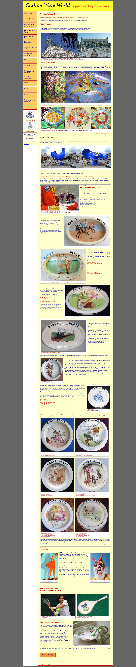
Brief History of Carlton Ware (29, 25)
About (26, 88)
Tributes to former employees (30, 100)
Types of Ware (29, 19)
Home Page (28, 13)
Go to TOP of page (47, 654)
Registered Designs (30, 48)
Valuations (27, 106)
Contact (26, 94)
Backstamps (28, 42)
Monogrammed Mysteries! (29, 71)
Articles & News (29, 31)
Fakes (26, 59)
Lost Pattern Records (28, 54)
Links (26, 82)
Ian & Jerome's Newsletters (29, 77)
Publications (28, 65)
